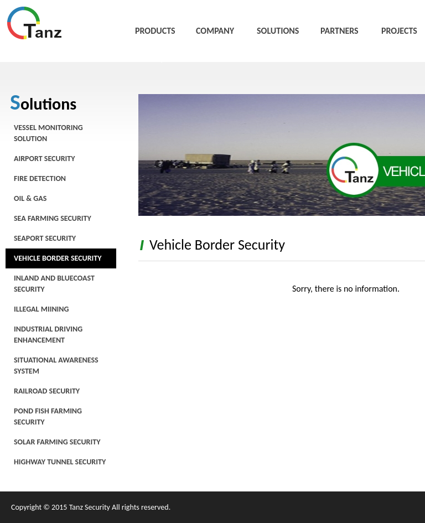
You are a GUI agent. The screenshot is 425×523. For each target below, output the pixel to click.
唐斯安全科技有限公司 (34, 23)
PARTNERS (339, 30)
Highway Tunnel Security (60, 462)
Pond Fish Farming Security (48, 416)
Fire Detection (40, 178)
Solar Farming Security (57, 442)
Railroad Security (47, 391)
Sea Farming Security (52, 218)
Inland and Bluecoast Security (54, 283)
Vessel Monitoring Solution (48, 133)
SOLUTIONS (278, 30)
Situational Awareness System (56, 365)
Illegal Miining (41, 309)
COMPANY (215, 30)
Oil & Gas (30, 198)
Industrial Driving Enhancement (48, 334)
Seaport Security (45, 238)
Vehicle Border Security (58, 258)
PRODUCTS (155, 30)
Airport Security (44, 158)
